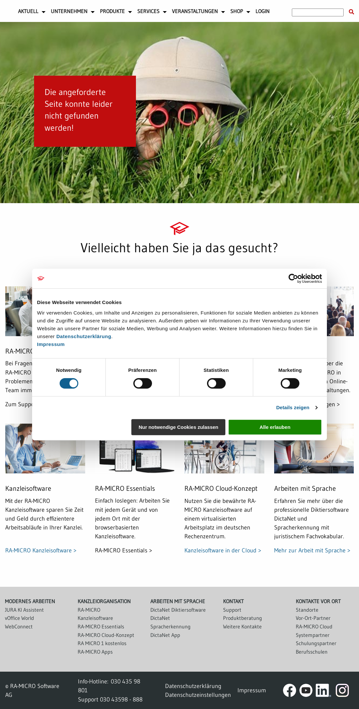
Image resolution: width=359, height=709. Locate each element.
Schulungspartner (316, 643)
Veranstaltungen (195, 11)
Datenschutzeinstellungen (198, 695)
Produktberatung (242, 618)
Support (232, 609)
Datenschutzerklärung (83, 336)
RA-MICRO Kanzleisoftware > (41, 550)
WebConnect (19, 626)
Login (262, 11)
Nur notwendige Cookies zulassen (178, 427)
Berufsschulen (312, 651)
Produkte (112, 11)
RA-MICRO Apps (95, 651)
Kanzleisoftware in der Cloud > (222, 550)
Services (148, 11)
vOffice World (19, 618)
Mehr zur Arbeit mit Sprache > (312, 550)
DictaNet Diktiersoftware (178, 609)
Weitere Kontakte (242, 626)
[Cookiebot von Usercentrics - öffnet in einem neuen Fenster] (293, 278)
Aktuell (28, 11)
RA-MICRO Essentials (101, 626)
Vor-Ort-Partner (313, 618)
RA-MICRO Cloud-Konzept (106, 635)
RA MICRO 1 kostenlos (102, 643)
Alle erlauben (274, 427)
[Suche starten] (351, 12)
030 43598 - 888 (121, 699)
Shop (236, 11)
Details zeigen (292, 407)
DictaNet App (165, 635)
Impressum (51, 344)
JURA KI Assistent (24, 609)
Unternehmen (69, 11)
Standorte (307, 609)
